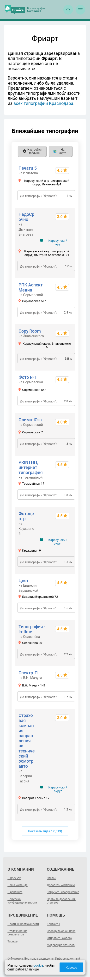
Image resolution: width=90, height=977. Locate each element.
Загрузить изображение (63, 892)
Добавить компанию (61, 885)
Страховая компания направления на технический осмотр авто (26, 741)
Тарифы (12, 941)
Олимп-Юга (30, 419)
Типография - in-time (31, 629)
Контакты (53, 924)
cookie (38, 965)
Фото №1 (27, 377)
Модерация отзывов (61, 945)
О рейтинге (14, 892)
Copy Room (29, 331)
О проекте (14, 878)
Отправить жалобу (59, 938)
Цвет (23, 580)
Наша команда (17, 885)
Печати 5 (27, 168)
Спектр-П (28, 672)
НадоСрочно (26, 217)
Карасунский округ (57, 242)
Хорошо (71, 967)
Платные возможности (23, 924)
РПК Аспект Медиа (30, 287)
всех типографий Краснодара (43, 103)
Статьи (51, 878)
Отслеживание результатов (17, 932)
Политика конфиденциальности (22, 900)
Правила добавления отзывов (61, 900)
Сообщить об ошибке (61, 931)
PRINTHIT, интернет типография (30, 467)
